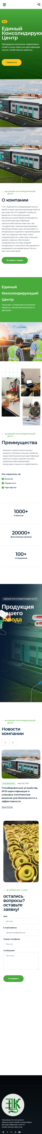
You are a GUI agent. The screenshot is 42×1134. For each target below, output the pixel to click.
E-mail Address (10, 928)
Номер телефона (11, 939)
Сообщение (9, 950)
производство (16, 783)
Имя (5, 916)
